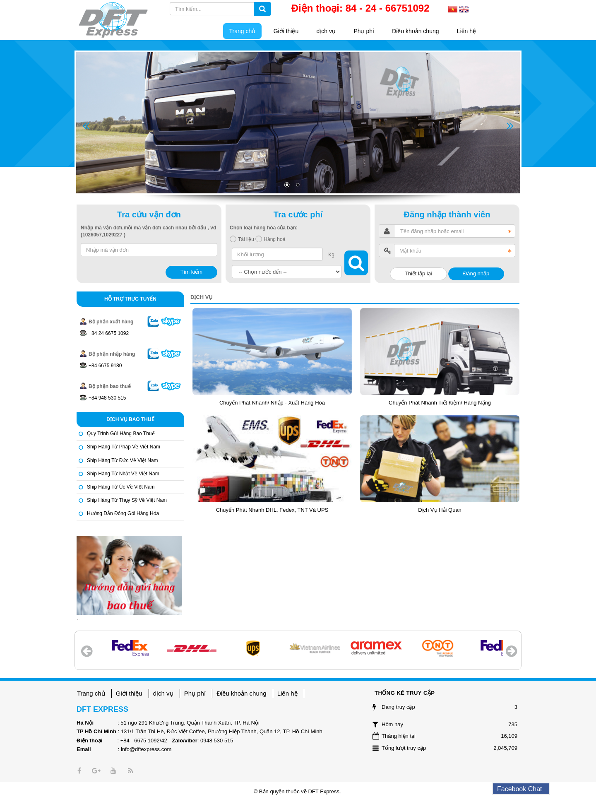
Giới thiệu (129, 693)
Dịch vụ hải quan (439, 510)
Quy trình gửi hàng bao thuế (121, 433)
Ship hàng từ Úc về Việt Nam (121, 487)
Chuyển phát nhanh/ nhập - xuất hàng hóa (272, 403)
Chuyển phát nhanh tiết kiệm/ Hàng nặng (440, 403)
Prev (85, 126)
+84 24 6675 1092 (109, 333)
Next (510, 126)
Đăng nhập (476, 273)
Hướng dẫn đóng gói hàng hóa (123, 513)
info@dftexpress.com (146, 749)
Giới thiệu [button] (286, 31)
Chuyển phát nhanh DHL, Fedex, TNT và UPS (272, 510)
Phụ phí (195, 693)
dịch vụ (163, 693)
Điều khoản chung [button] (415, 31)
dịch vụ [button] (326, 31)
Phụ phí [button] (363, 31)
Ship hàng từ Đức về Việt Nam (122, 460)
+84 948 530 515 (107, 398)
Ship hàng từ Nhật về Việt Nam (123, 474)
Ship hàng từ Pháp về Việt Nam (123, 447)
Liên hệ (287, 693)
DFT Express (323, 791)
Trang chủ (91, 693)
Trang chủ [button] (242, 31)
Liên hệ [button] (466, 31)
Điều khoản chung (241, 693)
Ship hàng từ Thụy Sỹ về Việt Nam (127, 500)
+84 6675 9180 (105, 365)
